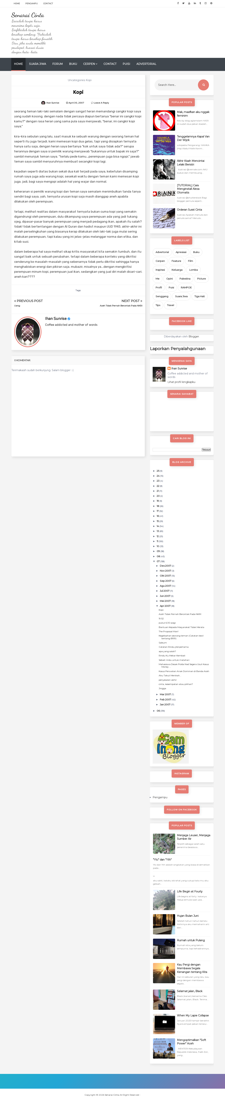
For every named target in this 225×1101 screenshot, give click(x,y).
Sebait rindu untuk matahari (174, 660)
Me (157, 278)
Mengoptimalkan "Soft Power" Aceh (191, 1041)
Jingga (162, 688)
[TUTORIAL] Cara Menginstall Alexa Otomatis (188, 189)
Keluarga (177, 269)
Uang (17, 305)
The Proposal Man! (168, 631)
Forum (57, 64)
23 (158, 480)
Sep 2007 (166, 580)
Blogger (194, 336)
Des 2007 (166, 565)
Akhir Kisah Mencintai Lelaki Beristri (190, 162)
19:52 (161, 618)
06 (158, 710)
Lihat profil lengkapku (181, 382)
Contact (48, 3)
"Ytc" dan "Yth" (162, 859)
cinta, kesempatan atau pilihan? (176, 684)
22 (158, 485)
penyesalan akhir (168, 679)
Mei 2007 (165, 600)
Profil (159, 287)
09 (158, 551)
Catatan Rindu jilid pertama (174, 646)
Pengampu (31, 3)
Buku (73, 64)
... (154, 875)
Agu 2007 (166, 585)
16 (158, 515)
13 (158, 531)
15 (158, 521)
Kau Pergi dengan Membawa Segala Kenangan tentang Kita (192, 968)
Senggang (162, 296)
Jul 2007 (165, 590)
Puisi (126, 64)
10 (158, 546)
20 (158, 495)
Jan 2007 (165, 704)
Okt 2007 (165, 575)
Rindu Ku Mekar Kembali (172, 655)
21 (158, 490)
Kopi (161, 609)
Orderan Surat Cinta (189, 209)
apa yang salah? (167, 651)
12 (158, 536)
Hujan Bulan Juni (187, 915)
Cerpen (89, 64)
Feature (176, 260)
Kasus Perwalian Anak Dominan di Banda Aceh (184, 671)
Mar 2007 (165, 694)
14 (158, 526)
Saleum (163, 642)
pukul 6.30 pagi (167, 622)
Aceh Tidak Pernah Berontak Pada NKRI (121, 305)
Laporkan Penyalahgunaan (177, 348)
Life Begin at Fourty (190, 891)
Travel (170, 305)
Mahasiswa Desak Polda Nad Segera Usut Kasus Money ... (184, 665)
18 (158, 506)
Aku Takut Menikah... (170, 675)
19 (158, 500)
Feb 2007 (166, 699)
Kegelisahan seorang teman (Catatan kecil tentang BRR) (181, 637)
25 (158, 470)
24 (158, 475)
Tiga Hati (199, 296)
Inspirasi (160, 269)
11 (158, 541)
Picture (201, 278)
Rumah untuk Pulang (191, 940)
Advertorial (146, 64)
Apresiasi (181, 252)
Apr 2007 (165, 605)
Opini (169, 278)
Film (190, 260)
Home (17, 3)
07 (158, 561)
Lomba (193, 269)
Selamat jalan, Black (189, 991)
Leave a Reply (101, 103)
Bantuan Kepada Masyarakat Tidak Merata (181, 627)
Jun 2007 (165, 595)
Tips (158, 305)
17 (158, 511)
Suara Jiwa (37, 64)
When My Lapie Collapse (193, 1015)
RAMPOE (186, 287)
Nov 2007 (166, 570)
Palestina (185, 278)
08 (159, 556)
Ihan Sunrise (56, 319)
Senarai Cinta (27, 15)
